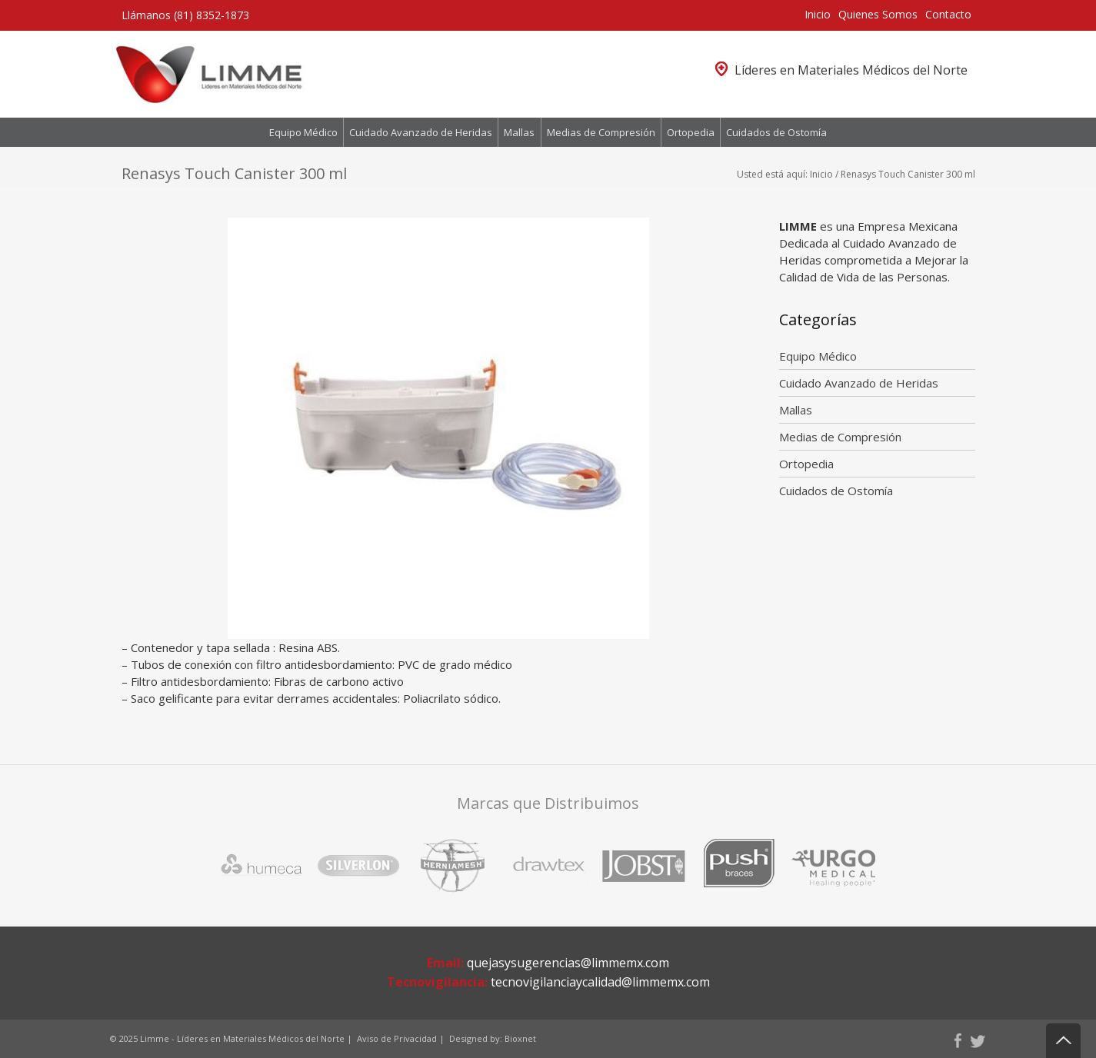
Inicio (818, 14)
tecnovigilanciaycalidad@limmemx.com (600, 981)
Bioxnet (520, 1038)
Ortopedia (691, 132)
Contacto (948, 14)
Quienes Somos (878, 14)
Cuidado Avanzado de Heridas (420, 132)
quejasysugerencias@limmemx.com (568, 962)
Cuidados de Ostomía (776, 132)
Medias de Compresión (601, 132)
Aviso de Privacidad (397, 1038)
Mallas (519, 132)
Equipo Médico (303, 132)
